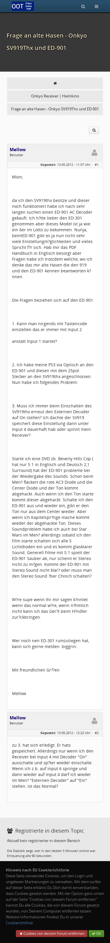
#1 (97, 164)
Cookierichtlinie (19, 922)
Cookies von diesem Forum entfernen (51, 933)
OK (96, 933)
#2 (97, 733)
